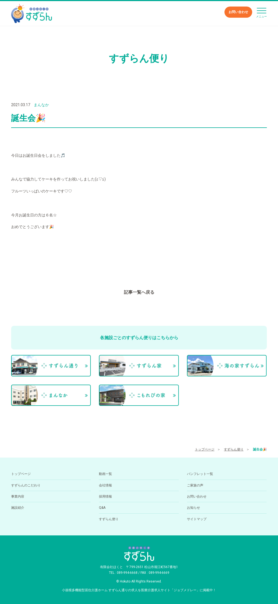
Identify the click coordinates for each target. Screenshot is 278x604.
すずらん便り (233, 449)
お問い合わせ (238, 12)
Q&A (102, 508)
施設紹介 (17, 508)
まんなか (41, 105)
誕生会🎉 (260, 449)
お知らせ (193, 508)
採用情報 (105, 496)
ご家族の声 (195, 485)
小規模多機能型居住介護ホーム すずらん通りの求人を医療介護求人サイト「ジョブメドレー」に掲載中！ (139, 590)
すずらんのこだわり (25, 485)
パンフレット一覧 (200, 474)
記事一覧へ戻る (139, 292)
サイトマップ (197, 519)
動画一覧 (105, 474)
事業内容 (17, 496)
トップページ (204, 449)
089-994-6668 (127, 573)
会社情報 (105, 485)
